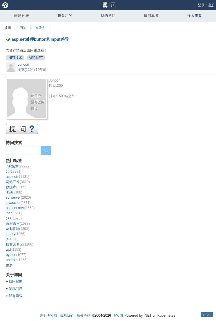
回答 (23, 27)
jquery (15, 234)
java (14, 192)
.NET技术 (15, 58)
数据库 (16, 187)
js (12, 239)
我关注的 (64, 16)
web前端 (17, 229)
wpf (13, 250)
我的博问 (108, 16)
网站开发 (18, 182)
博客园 (117, 315)
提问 (7, 27)
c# (13, 171)
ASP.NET (36, 58)
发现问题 (16, 289)
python (16, 255)
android (17, 260)
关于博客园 (48, 315)
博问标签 (151, 16)
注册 (211, 5)
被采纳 (40, 27)
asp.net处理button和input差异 (40, 39)
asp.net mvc (20, 208)
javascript (18, 203)
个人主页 (195, 16)
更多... (11, 265)
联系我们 (67, 315)
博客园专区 (19, 244)
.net (14, 213)
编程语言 (18, 224)
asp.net (17, 177)
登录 (201, 5)
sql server (18, 197)
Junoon (23, 64)
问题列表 (21, 16)
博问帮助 (16, 281)
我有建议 (16, 296)
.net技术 (18, 166)
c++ (14, 218)
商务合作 (83, 315)
